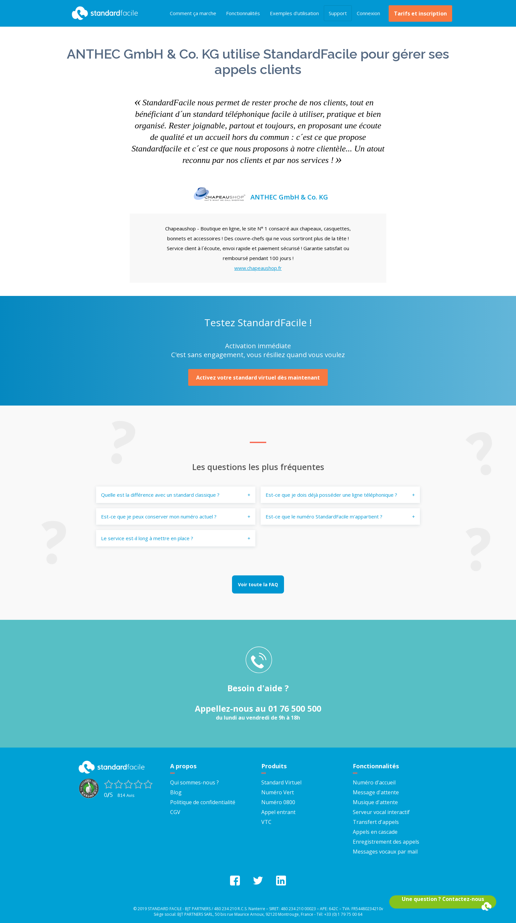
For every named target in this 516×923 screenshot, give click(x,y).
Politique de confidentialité (202, 801)
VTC (266, 821)
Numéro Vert (277, 791)
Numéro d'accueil (374, 781)
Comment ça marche (193, 13)
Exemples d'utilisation (294, 13)
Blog (176, 791)
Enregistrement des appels (386, 841)
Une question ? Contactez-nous (443, 899)
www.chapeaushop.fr (258, 268)
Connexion (368, 13)
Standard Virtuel (281, 781)
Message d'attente (376, 791)
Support (338, 13)
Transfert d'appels (376, 821)
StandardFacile (103, 13)
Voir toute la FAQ (258, 584)
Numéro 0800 (278, 801)
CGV (175, 811)
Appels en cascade (375, 831)
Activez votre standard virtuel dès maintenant (258, 377)
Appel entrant (278, 811)
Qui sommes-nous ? (194, 781)
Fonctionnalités (243, 13)
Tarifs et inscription (420, 13)
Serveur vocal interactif (381, 811)
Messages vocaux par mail (385, 851)
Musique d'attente (375, 801)
